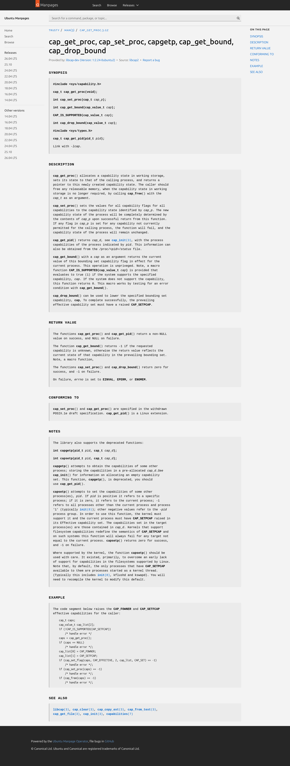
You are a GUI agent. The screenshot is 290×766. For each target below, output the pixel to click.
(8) (86, 509)
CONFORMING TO (262, 54)
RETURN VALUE (260, 48)
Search (96, 5)
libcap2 (134, 60)
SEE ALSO (256, 72)
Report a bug (151, 60)
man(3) (69, 30)
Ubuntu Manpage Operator (70, 741)
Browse (112, 5)
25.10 (8, 64)
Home (8, 30)
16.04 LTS (10, 94)
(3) (121, 240)
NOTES (254, 60)
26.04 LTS (10, 58)
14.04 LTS (10, 100)
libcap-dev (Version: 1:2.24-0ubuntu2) (90, 60)
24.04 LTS (10, 70)
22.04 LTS (10, 76)
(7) (119, 714)
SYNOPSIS (256, 36)
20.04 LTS (10, 82)
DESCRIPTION (259, 42)
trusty (54, 30)
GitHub (109, 741)
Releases (128, 5)
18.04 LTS (10, 88)
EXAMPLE (256, 66)
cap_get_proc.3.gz (94, 30)
